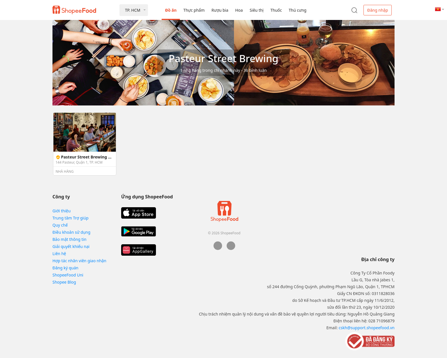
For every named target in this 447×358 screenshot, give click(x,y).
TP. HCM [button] (132, 10)
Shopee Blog (64, 282)
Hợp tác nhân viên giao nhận (79, 260)
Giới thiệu (61, 210)
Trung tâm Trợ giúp (70, 218)
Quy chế (60, 225)
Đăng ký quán (65, 267)
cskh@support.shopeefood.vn (367, 327)
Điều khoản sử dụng (71, 232)
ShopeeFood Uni (67, 275)
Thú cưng (297, 10)
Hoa (239, 10)
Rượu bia (220, 10)
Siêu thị (257, 10)
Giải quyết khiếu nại (71, 246)
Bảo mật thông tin (69, 239)
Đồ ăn (170, 10)
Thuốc (276, 10)
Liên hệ (59, 253)
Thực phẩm (193, 10)
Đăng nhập (377, 10)
